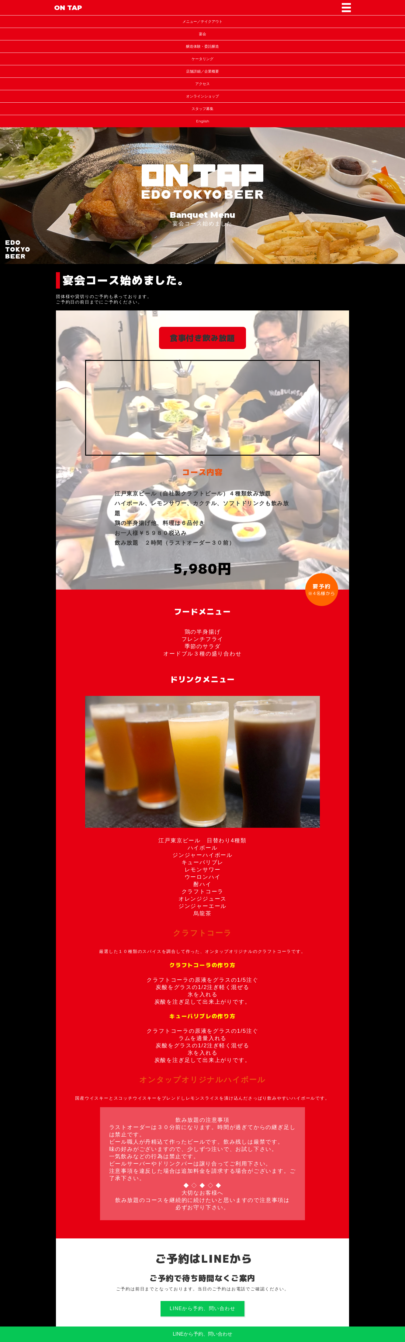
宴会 (202, 34)
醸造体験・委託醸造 (202, 46)
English (202, 121)
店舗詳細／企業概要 (202, 71)
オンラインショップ (202, 96)
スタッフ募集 (202, 108)
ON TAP (68, 8)
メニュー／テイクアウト (202, 21)
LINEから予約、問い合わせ (202, 1308)
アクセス (202, 83)
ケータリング (202, 58)
